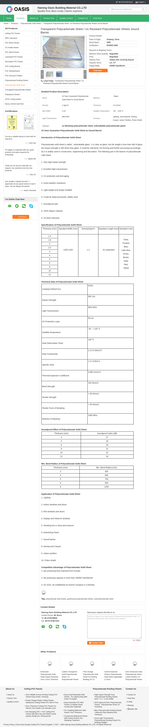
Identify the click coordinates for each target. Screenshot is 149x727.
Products (21, 18)
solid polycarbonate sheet (103, 599)
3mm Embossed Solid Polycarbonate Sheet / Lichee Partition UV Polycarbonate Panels (134, 675)
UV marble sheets (12, 48)
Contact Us (83, 18)
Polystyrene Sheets (12, 95)
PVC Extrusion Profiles (13, 76)
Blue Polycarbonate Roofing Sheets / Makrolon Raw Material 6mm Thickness (107, 712)
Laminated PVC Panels (14, 57)
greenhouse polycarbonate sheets (80, 599)
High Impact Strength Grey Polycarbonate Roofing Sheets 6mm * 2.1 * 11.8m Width (105, 697)
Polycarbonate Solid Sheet (31, 23)
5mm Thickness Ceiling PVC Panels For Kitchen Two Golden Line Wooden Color (41, 707)
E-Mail (129, 702)
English (141, 2)
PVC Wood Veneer (12, 43)
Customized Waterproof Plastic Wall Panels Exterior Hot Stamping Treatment (75, 718)
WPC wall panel (11, 38)
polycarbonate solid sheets (56, 599)
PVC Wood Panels (12, 52)
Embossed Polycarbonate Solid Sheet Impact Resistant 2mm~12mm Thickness (49, 675)
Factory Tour (48, 18)
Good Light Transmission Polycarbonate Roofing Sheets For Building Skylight (107, 720)
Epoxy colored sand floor (14, 104)
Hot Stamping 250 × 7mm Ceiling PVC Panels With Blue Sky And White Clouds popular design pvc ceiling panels (41, 714)
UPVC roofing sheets (13, 99)
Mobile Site (132, 709)
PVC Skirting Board (12, 71)
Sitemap (130, 705)
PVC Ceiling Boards (12, 66)
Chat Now (97, 18)
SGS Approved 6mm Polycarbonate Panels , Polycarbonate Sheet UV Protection (107, 705)
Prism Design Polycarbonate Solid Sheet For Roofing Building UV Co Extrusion (90, 677)
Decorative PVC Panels (14, 62)
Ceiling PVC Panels (12, 33)
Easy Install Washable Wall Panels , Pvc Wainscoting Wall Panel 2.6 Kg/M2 (75, 697)
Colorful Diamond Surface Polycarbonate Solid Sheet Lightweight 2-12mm (113, 675)
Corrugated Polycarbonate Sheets (18, 90)
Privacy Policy (9, 725)
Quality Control (66, 18)
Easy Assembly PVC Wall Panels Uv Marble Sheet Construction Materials (74, 705)
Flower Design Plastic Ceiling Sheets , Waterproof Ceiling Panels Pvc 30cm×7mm (42, 701)
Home (9, 18)
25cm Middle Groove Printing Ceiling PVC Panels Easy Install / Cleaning (42, 696)
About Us (34, 18)
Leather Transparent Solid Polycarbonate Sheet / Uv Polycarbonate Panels (70, 675)
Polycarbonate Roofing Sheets (16, 80)
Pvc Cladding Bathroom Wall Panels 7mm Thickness (75, 711)
